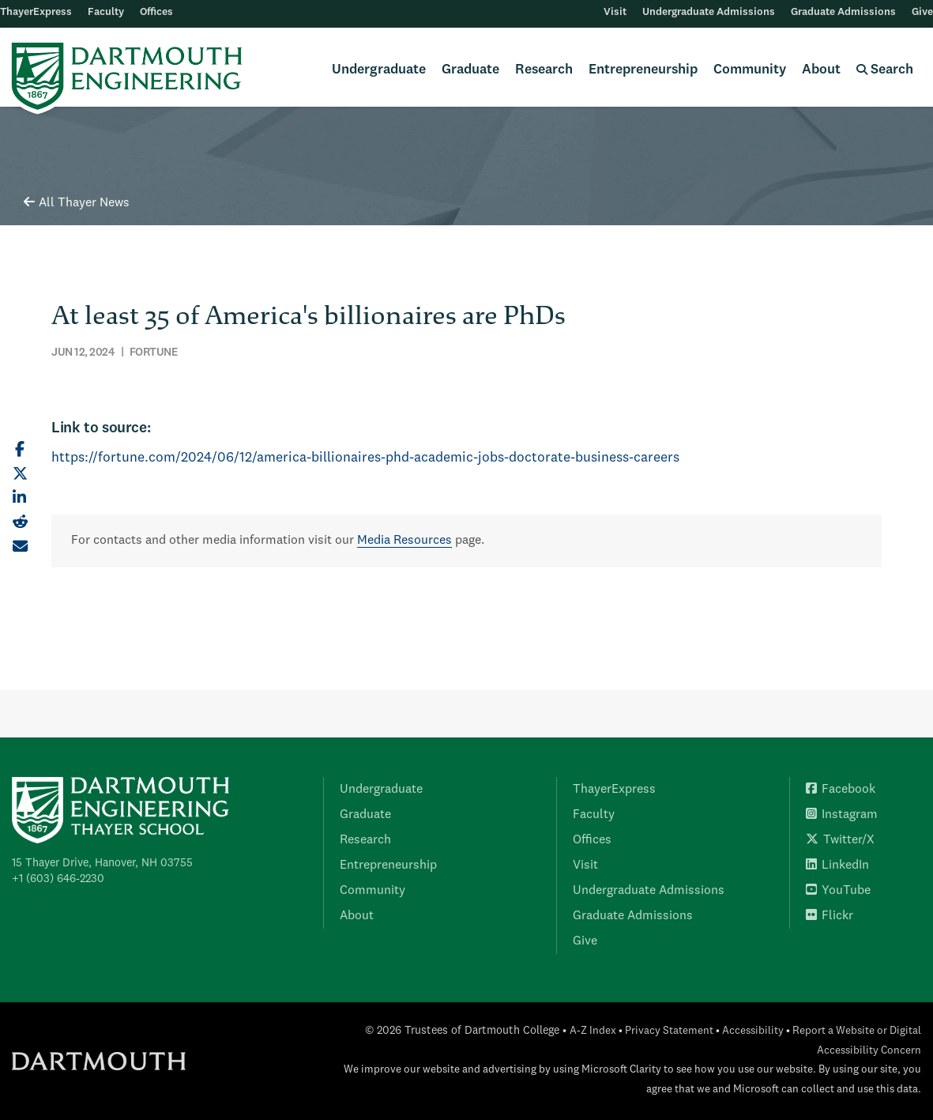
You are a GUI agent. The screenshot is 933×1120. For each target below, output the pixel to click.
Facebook (840, 789)
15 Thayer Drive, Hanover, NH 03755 (102, 863)
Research (544, 70)
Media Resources (404, 540)
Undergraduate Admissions (708, 12)
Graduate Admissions (843, 12)
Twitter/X (840, 840)
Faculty (106, 12)
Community (749, 70)
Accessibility (753, 1031)
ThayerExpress (36, 12)
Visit (615, 12)
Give (922, 12)
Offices (156, 12)
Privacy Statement (669, 1031)
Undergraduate (379, 70)
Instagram (842, 815)
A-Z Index (593, 1031)
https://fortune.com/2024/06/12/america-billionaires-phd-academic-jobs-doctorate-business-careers (365, 458)
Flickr (829, 916)
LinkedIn (837, 865)
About (821, 70)
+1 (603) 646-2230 (58, 878)
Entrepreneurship (643, 70)
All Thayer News (77, 203)
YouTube (838, 890)
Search (884, 70)
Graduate (470, 70)
